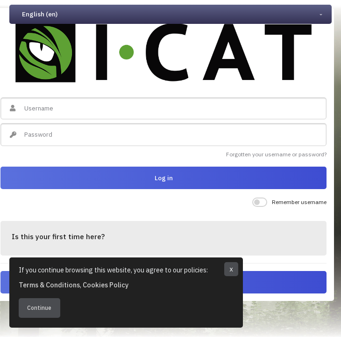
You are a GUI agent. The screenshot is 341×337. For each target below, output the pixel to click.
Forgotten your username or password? (276, 154)
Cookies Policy (105, 284)
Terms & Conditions (49, 284)
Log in (164, 178)
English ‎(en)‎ (39, 14)
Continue (39, 307)
